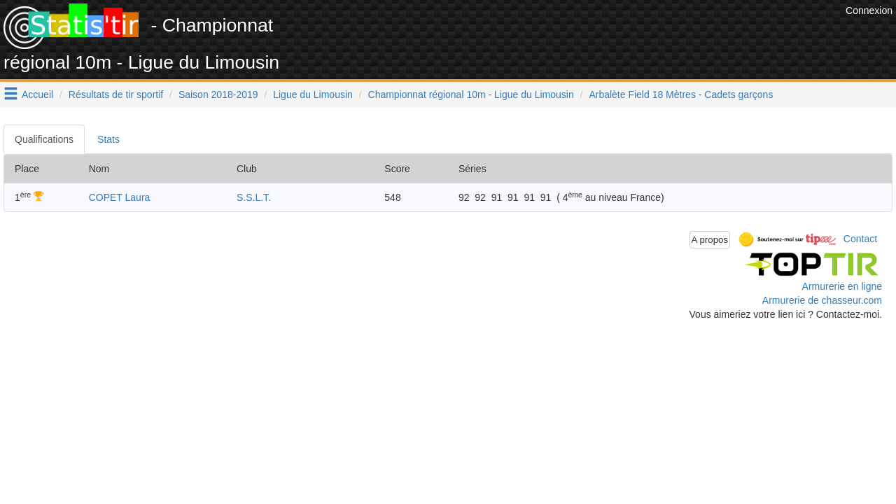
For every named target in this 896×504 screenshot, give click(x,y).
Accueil (37, 94)
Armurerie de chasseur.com (822, 300)
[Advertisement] (587, 35)
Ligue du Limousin (313, 94)
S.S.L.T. (254, 197)
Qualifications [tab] (44, 139)
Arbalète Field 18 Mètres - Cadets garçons (681, 94)
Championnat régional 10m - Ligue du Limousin (471, 94)
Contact (860, 238)
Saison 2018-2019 (218, 94)
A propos (710, 239)
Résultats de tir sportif (116, 94)
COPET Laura (119, 197)
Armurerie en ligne (842, 286)
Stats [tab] (108, 139)
